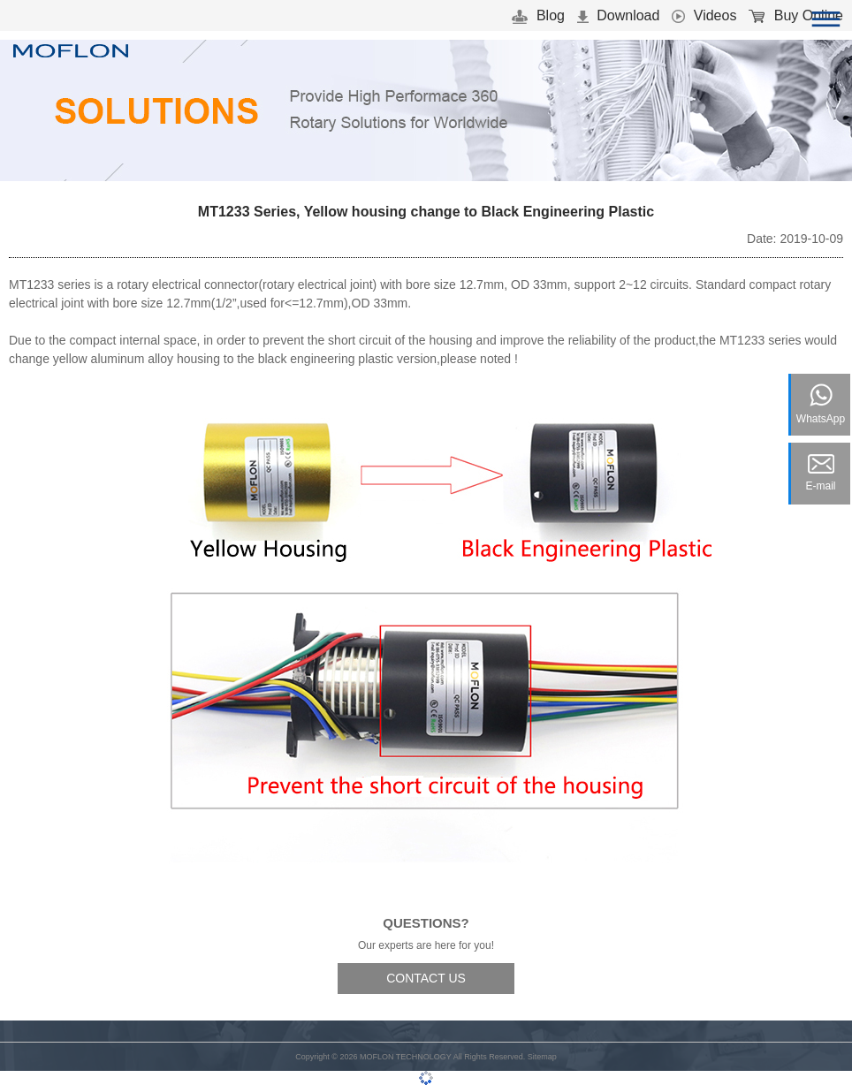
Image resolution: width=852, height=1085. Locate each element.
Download (618, 15)
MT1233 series (50, 284)
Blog (538, 15)
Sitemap (542, 1056)
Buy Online (796, 15)
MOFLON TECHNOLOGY (406, 1056)
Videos (704, 15)
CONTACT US (426, 978)
